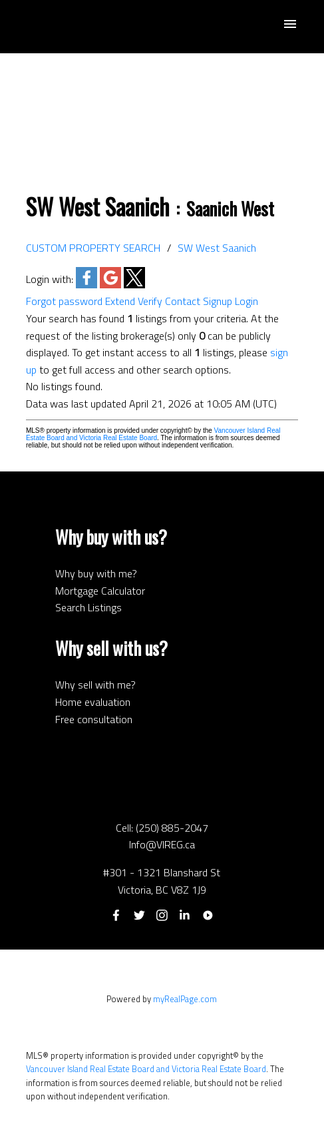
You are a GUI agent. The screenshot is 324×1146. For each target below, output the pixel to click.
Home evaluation (92, 702)
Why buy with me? (96, 573)
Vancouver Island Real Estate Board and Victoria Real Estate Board (153, 434)
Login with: (49, 279)
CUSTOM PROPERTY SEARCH (93, 248)
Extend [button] (120, 301)
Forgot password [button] (64, 301)
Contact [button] (182, 301)
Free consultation (93, 719)
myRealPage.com (185, 998)
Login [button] (246, 301)
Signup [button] (217, 301)
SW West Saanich (217, 248)
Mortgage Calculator (100, 591)
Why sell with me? (95, 685)
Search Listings (88, 607)
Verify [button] (150, 301)
